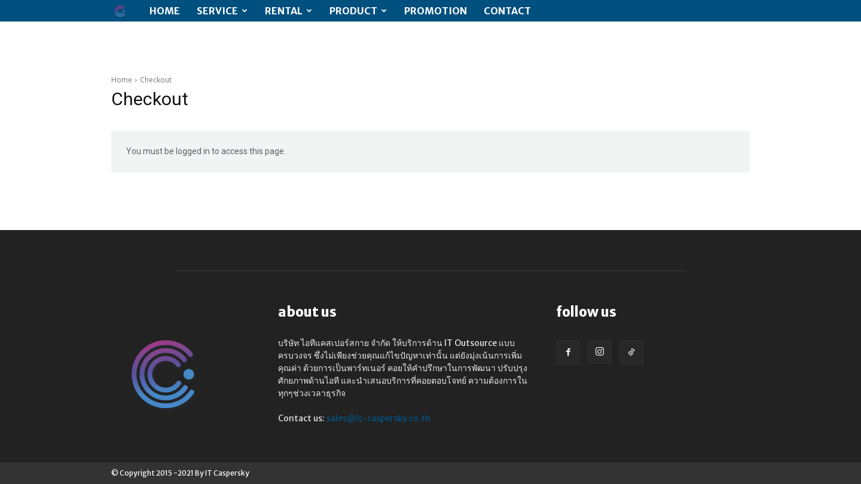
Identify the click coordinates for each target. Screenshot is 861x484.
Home (164, 11)
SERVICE (222, 11)
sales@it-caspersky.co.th (378, 418)
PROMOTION (435, 11)
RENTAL (288, 11)
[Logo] (126, 11)
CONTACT (507, 11)
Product (358, 11)
